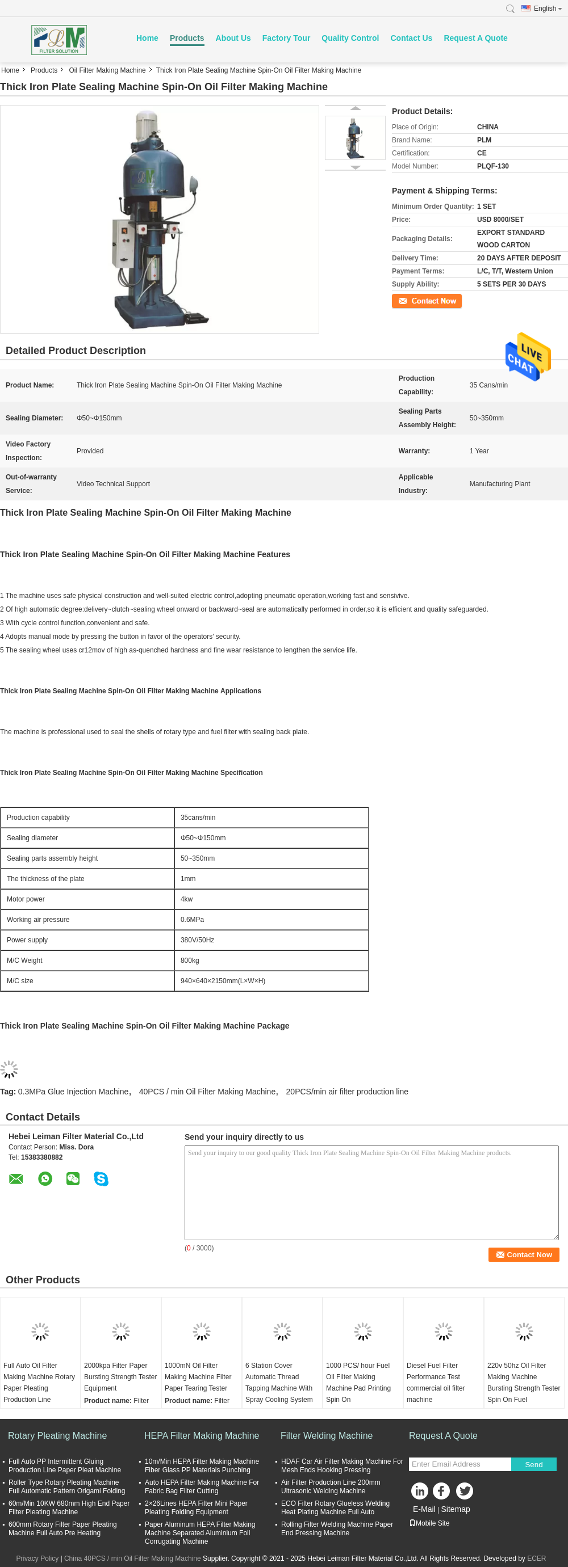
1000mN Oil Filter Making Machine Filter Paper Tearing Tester (198, 1377)
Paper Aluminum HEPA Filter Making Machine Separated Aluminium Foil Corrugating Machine (200, 1532)
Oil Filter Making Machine (107, 70)
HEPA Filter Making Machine (201, 1435)
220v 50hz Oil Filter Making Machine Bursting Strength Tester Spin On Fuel (524, 1383)
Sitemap (455, 1509)
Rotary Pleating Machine (57, 1435)
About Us (233, 38)
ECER (536, 1558)
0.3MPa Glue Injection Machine (73, 1091)
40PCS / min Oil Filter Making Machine (207, 1091)
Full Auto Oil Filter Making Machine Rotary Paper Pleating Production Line (39, 1383)
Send (533, 1464)
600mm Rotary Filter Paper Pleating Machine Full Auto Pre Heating (63, 1528)
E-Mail (424, 1509)
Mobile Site (429, 1523)
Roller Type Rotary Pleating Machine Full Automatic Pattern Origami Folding (67, 1486)
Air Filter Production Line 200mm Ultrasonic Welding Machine (331, 1486)
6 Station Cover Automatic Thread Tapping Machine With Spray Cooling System (279, 1383)
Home (147, 38)
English (548, 8)
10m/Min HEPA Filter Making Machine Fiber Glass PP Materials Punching (202, 1466)
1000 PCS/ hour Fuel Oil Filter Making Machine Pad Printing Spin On (358, 1383)
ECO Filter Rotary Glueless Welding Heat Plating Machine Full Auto (335, 1507)
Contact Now (411, 300)
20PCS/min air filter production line (347, 1091)
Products (187, 38)
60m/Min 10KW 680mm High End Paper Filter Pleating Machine (69, 1507)
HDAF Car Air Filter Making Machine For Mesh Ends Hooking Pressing (342, 1466)
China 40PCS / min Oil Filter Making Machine (132, 1558)
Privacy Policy (37, 1558)
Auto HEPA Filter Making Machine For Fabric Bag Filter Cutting (202, 1486)
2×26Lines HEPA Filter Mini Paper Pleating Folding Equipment (196, 1507)
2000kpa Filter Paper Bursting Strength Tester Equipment (120, 1377)
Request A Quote (476, 38)
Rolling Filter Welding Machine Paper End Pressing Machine (337, 1528)
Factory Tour (286, 38)
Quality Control (350, 38)
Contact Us (411, 38)
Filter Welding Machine (327, 1435)
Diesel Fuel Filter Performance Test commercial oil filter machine (436, 1383)
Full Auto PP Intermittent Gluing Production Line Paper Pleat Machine (65, 1466)
